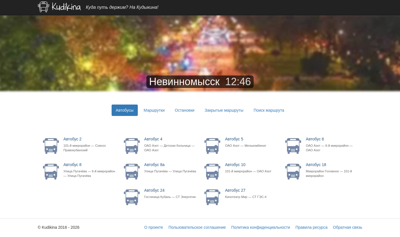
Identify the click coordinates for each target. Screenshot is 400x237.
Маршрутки (154, 110)
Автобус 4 (170, 144)
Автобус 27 (251, 193)
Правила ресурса (312, 227)
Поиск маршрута (269, 110)
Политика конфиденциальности (260, 227)
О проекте (153, 227)
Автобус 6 (332, 144)
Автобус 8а (170, 167)
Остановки (184, 110)
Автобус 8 (89, 170)
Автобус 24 (170, 193)
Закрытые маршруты (224, 110)
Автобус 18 (332, 170)
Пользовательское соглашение (197, 227)
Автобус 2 (89, 144)
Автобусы (125, 110)
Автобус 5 (251, 142)
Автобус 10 (251, 167)
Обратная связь (347, 227)
